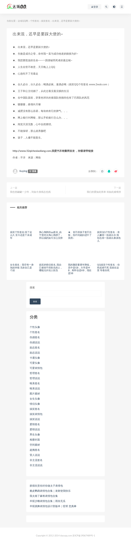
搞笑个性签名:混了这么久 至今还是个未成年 (21, 235)
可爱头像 (35, 362)
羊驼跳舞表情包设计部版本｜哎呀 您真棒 (53, 506)
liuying (23, 170)
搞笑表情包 (36, 413)
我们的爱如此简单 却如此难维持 (104, 191)
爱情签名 (35, 424)
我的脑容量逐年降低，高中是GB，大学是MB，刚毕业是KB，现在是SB (80, 269)
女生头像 (35, 398)
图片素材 (35, 393)
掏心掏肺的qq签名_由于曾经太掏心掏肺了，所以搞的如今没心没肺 (51, 235)
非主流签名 (36, 460)
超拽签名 (35, 449)
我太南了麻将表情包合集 (44, 495)
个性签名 (34, 20)
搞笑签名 (45, 20)
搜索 (32, 287)
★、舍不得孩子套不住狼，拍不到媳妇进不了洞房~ (80, 235)
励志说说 (35, 352)
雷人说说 (35, 454)
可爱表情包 (36, 367)
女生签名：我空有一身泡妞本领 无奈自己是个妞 (22, 267)
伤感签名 (35, 337)
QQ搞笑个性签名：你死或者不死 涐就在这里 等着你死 (108, 267)
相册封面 (35, 439)
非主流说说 (36, 465)
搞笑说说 (35, 419)
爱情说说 (35, 429)
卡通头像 (35, 357)
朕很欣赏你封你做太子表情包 (46, 485)
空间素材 (35, 444)
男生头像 (35, 434)
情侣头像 (35, 403)
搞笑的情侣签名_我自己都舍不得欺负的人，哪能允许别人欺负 (51, 267)
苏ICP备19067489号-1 (83, 535)
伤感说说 (35, 342)
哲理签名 (35, 373)
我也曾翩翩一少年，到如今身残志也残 (30, 191)
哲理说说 (35, 378)
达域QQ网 (23, 20)
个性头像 (35, 326)
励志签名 (35, 347)
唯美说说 (35, 388)
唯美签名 (35, 383)
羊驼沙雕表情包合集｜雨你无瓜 (48, 500)
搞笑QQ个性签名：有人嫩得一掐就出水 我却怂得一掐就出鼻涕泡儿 (109, 236)
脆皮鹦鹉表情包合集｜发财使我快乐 (50, 490)
